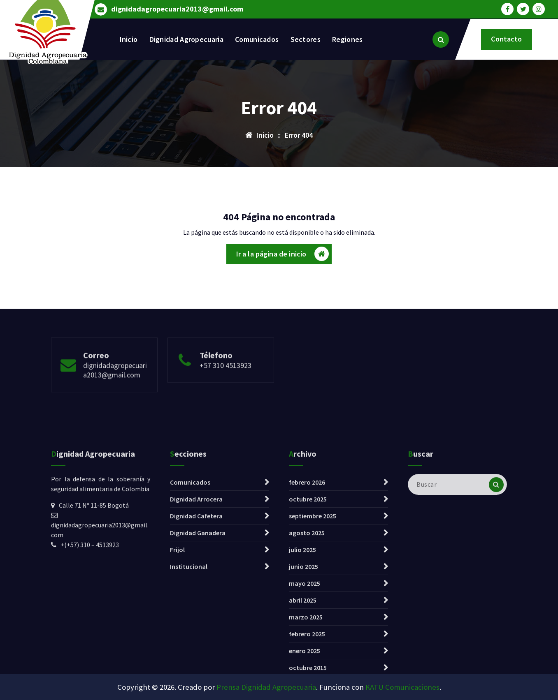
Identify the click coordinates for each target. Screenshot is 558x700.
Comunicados (257, 39)
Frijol (177, 633)
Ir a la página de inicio (282, 256)
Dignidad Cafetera (196, 599)
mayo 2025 (304, 667)
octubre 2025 (308, 582)
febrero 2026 (307, 565)
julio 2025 (302, 633)
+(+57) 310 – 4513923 (89, 628)
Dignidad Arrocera (196, 582)
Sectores (306, 39)
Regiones (347, 39)
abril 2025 (302, 683)
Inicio (129, 39)
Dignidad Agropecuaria (186, 39)
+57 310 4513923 (225, 385)
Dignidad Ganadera (198, 616)
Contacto (506, 39)
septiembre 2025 (312, 599)
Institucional (188, 650)
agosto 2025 (307, 616)
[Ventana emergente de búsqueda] (440, 39)
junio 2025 (303, 650)
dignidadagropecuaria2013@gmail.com (177, 8)
